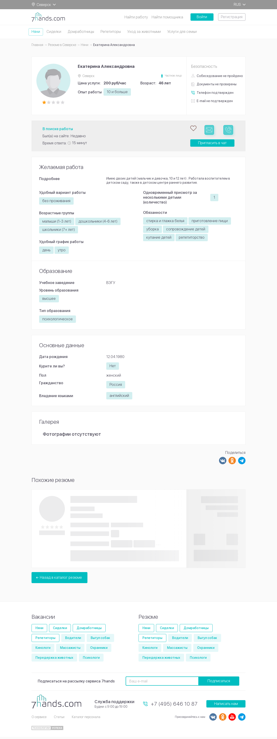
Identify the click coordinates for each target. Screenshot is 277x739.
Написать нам (226, 706)
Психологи (91, 659)
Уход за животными (144, 31)
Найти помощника (167, 17)
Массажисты (70, 649)
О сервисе (39, 719)
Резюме (148, 618)
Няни (36, 31)
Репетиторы (111, 31)
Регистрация (231, 17)
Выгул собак (100, 640)
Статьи (59, 719)
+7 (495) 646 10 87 (174, 706)
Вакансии (43, 618)
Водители (73, 640)
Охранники (98, 649)
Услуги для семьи (182, 31)
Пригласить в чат (212, 145)
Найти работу (136, 17)
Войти (202, 17)
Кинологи (42, 649)
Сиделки (53, 31)
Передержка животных (54, 659)
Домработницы (81, 31)
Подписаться (219, 683)
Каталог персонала (86, 719)
